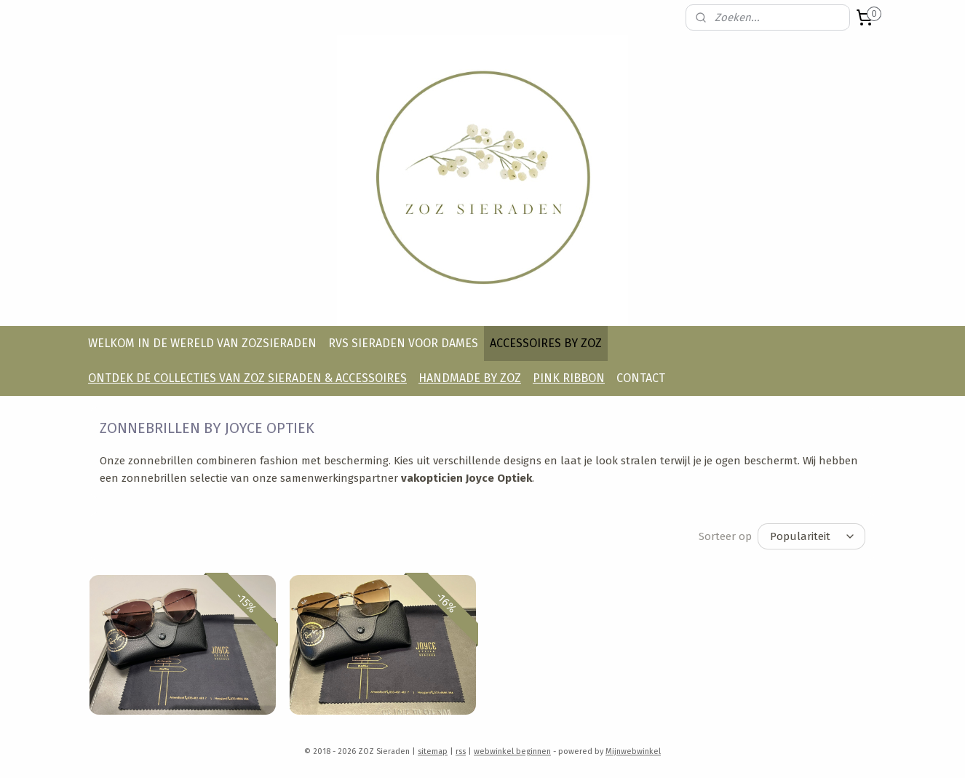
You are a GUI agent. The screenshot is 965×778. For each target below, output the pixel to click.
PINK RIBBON (569, 378)
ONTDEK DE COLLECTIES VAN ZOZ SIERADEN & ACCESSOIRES (247, 378)
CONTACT (640, 378)
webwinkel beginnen (512, 751)
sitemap (433, 751)
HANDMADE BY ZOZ (469, 378)
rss (461, 751)
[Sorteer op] (811, 536)
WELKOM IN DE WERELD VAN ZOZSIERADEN (202, 343)
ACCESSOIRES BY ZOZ (546, 343)
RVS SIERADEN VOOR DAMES (403, 343)
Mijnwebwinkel (633, 751)
